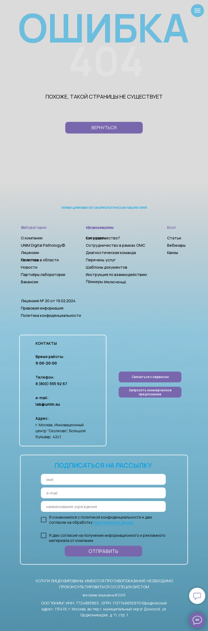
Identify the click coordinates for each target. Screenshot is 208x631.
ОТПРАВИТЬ (103, 551)
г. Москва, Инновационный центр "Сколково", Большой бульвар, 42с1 (60, 430)
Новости (29, 267)
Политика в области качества (40, 259)
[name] (103, 479)
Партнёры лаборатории (43, 274)
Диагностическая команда (111, 252)
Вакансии (29, 281)
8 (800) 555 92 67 (51, 383)
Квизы (172, 252)
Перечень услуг (101, 259)
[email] (103, 492)
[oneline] (103, 506)
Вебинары (176, 245)
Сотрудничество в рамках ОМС (115, 245)
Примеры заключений (106, 282)
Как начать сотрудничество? (103, 237)
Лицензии (30, 252)
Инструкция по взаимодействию (116, 274)
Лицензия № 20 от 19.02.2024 (48, 300)
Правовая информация (42, 308)
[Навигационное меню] (197, 10)
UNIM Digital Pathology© (43, 245)
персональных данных (113, 522)
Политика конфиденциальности (51, 315)
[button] (150, 392)
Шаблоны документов (107, 267)
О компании (32, 237)
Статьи (174, 237)
